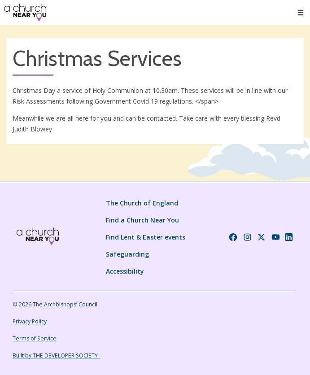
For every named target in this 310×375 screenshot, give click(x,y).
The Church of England (142, 203)
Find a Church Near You (142, 220)
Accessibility (125, 271)
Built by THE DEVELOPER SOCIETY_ (56, 355)
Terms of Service (35, 338)
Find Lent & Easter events (145, 237)
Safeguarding (127, 254)
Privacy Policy (30, 321)
